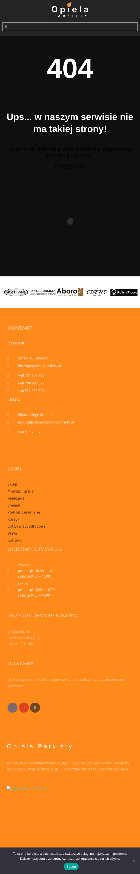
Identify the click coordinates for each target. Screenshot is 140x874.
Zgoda (71, 866)
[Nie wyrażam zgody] (133, 860)
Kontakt (15, 540)
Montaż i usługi (21, 491)
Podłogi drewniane (24, 512)
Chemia (14, 505)
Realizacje (16, 498)
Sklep (12, 484)
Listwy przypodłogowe (27, 526)
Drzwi (12, 533)
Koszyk (13, 519)
